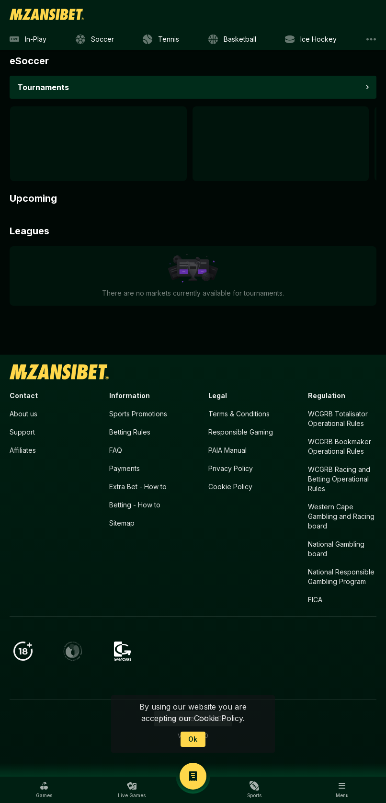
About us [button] (23, 414)
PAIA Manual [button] (227, 450)
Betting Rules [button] (129, 432)
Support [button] (22, 432)
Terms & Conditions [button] (239, 414)
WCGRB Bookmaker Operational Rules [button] (339, 446)
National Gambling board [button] (336, 549)
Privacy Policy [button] (230, 468)
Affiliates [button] (23, 450)
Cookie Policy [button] (230, 486)
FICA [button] (315, 600)
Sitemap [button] (122, 523)
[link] (47, 14)
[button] (44, 789)
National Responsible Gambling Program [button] (341, 576)
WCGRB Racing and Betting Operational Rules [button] (339, 479)
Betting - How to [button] (134, 505)
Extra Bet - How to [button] (138, 486)
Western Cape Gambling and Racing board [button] (341, 516)
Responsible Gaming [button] (240, 432)
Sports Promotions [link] (138, 414)
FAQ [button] (115, 450)
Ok (192, 739)
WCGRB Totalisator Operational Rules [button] (338, 418)
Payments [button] (124, 468)
